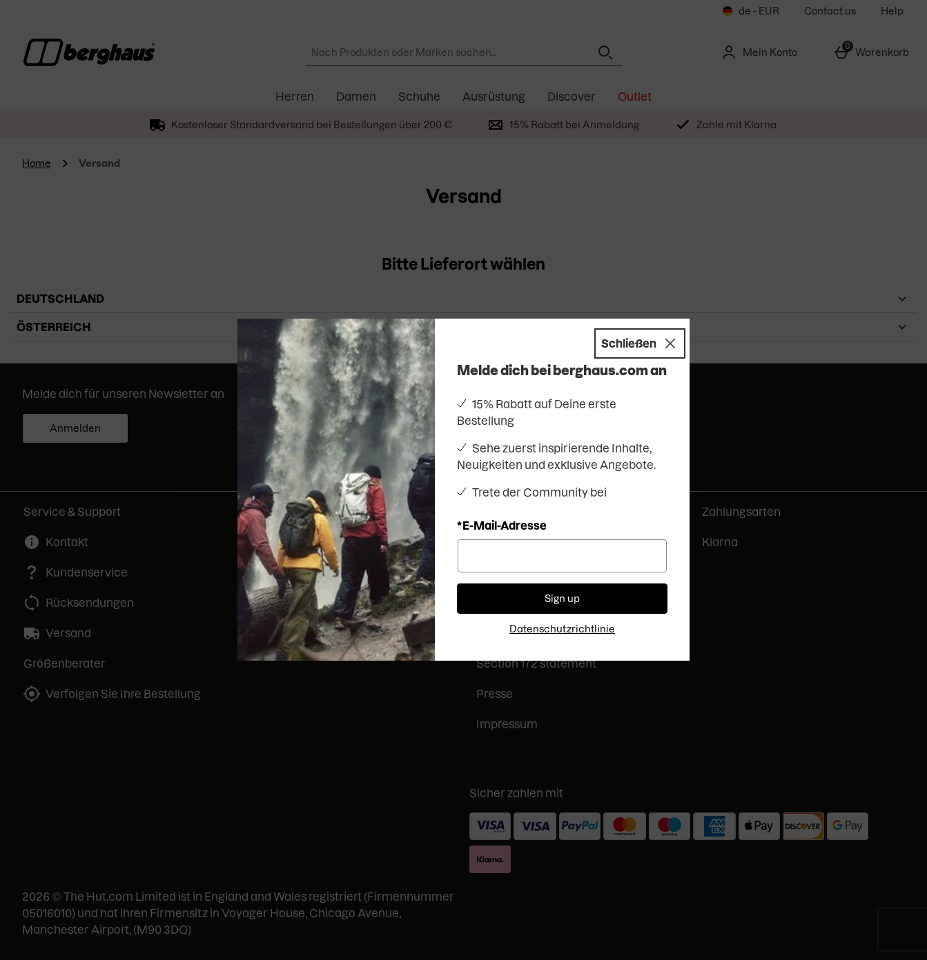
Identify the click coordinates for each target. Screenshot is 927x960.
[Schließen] (639, 343)
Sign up (562, 598)
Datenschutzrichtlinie (562, 628)
